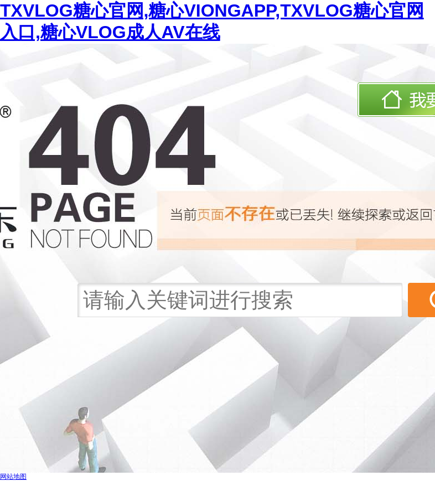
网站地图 (13, 476)
